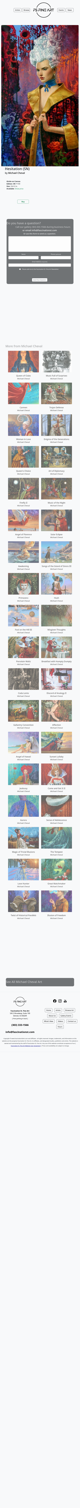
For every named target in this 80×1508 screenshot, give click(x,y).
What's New (48, 1021)
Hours (60, 1027)
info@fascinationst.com (20, 1032)
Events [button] (61, 10)
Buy (23, 202)
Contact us (72, 1021)
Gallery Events (65, 1016)
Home (48, 1010)
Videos (60, 1021)
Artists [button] (17, 10)
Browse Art (69, 1010)
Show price (19, 189)
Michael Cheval (16, 173)
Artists (58, 1010)
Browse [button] (26, 10)
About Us (52, 1016)
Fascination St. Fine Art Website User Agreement (26, 1046)
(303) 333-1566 (20, 1025)
